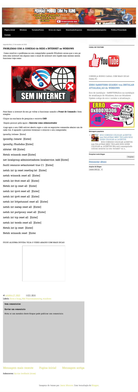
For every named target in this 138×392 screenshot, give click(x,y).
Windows (23, 30)
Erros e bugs (15, 298)
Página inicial (9, 30)
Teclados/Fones (38, 30)
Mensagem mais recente (18, 368)
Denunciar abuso (97, 162)
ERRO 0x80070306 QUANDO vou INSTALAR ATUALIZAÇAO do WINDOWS (111, 86)
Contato (7, 35)
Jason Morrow (66, 385)
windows (47, 298)
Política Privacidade (118, 30)
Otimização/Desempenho (96, 30)
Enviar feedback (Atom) (25, 373)
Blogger (95, 385)
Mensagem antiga (73, 368)
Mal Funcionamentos (32, 298)
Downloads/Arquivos (74, 30)
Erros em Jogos (55, 30)
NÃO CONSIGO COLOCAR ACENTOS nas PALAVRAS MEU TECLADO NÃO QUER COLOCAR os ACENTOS (116, 137)
